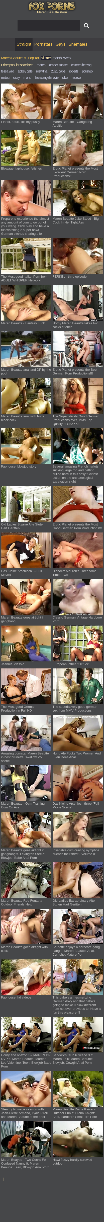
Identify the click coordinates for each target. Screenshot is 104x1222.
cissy (16, 77)
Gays (61, 44)
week (67, 58)
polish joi (87, 71)
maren (41, 65)
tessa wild (7, 71)
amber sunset (58, 65)
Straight (24, 44)
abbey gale (25, 71)
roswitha (41, 71)
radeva (76, 77)
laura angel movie (46, 77)
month (57, 58)
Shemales (77, 44)
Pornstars (43, 44)
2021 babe (58, 71)
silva (65, 77)
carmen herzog (81, 65)
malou (5, 77)
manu (27, 77)
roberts (73, 71)
